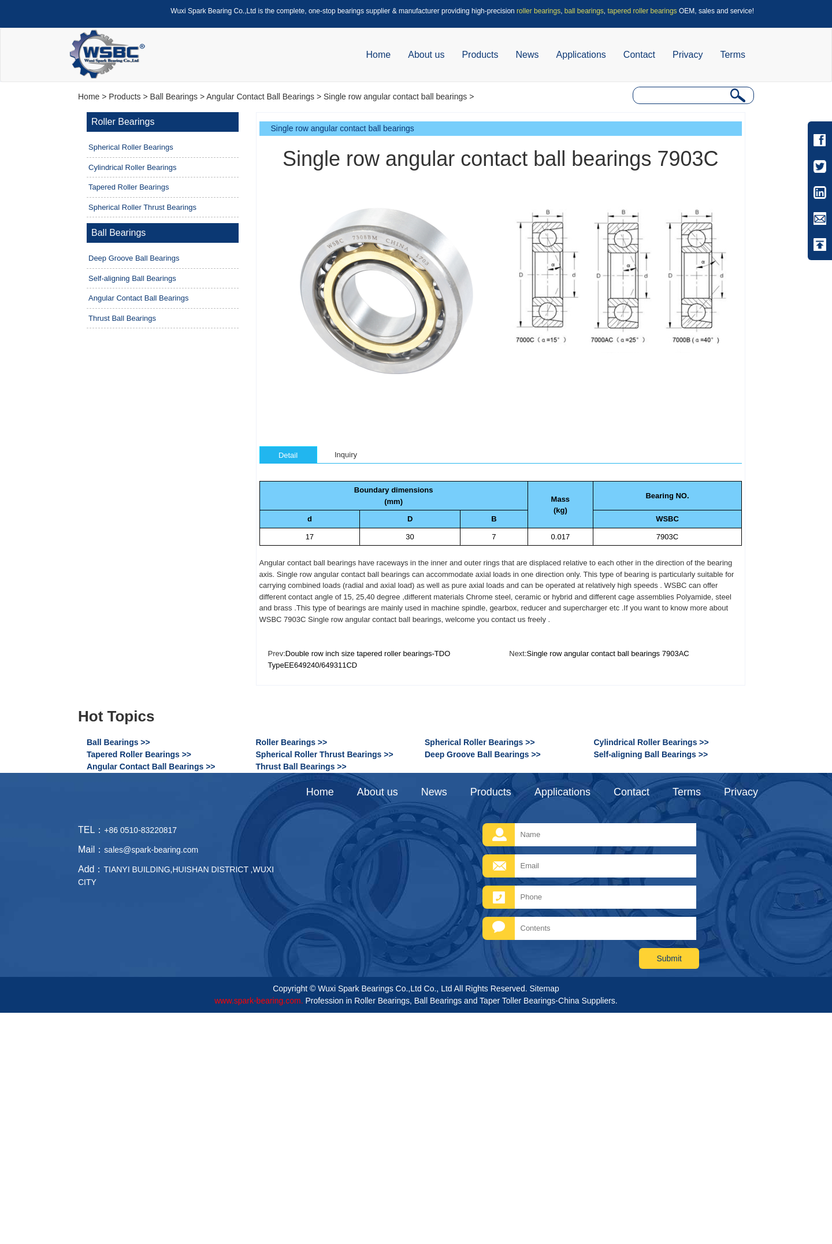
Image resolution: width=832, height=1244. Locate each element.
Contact (639, 55)
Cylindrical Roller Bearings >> (651, 742)
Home (378, 55)
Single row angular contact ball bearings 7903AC (608, 653)
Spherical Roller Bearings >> (480, 742)
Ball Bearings (174, 96)
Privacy (688, 55)
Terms (732, 55)
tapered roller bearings (642, 11)
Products (480, 55)
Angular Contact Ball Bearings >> (151, 766)
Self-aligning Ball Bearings (132, 278)
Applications (581, 55)
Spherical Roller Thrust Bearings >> (324, 754)
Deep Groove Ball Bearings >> (483, 754)
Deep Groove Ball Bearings (134, 258)
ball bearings (584, 11)
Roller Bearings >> (292, 742)
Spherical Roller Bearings (130, 147)
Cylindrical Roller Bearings (132, 167)
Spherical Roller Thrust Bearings (142, 207)
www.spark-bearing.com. (258, 1000)
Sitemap (544, 988)
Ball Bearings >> (118, 742)
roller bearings (538, 11)
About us (426, 55)
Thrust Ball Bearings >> (301, 766)
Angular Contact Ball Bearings (260, 96)
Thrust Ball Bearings (122, 318)
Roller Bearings (122, 122)
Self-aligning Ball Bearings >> (651, 754)
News (527, 55)
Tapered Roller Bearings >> (139, 754)
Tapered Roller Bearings (128, 187)
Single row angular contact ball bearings (395, 96)
